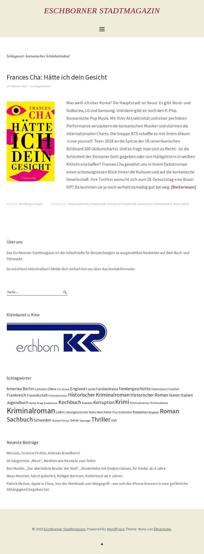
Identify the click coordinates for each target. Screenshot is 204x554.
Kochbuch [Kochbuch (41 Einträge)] (69, 402)
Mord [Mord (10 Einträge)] (100, 412)
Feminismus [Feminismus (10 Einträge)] (159, 389)
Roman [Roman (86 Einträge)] (169, 411)
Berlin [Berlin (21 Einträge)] (28, 388)
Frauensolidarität (78, 203)
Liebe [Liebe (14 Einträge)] (60, 412)
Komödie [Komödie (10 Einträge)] (87, 403)
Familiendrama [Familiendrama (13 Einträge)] (107, 389)
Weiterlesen (183, 187)
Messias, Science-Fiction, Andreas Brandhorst (43, 453)
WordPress (116, 529)
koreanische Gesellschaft (121, 203)
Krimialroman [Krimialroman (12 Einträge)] (140, 403)
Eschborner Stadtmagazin (102, 10)
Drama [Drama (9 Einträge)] (65, 389)
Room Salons (181, 203)
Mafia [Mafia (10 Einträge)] (92, 412)
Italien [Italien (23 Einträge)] (187, 395)
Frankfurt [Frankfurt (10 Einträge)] (173, 389)
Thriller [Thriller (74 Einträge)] (100, 419)
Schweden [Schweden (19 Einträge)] (42, 420)
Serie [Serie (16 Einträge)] (74, 420)
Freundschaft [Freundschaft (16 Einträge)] (37, 395)
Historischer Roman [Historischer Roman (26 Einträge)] (149, 395)
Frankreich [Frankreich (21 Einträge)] (16, 395)
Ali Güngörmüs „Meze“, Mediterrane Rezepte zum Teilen (51, 460)
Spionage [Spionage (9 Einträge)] (84, 420)
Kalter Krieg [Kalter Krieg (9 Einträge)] (36, 403)
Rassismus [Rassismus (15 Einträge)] (140, 412)
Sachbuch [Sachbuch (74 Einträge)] (20, 419)
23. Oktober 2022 (17, 86)
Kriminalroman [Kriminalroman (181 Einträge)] (31, 410)
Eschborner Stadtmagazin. (65, 529)
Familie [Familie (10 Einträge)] (90, 389)
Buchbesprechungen (31, 203)
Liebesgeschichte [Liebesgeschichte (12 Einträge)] (76, 412)
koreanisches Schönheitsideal (155, 203)
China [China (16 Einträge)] (52, 388)
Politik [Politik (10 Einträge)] (108, 412)
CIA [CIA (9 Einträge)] (59, 389)
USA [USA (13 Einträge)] (114, 420)
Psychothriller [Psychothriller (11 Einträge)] (122, 412)
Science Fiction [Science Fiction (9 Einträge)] (60, 420)
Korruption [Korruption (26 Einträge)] (103, 402)
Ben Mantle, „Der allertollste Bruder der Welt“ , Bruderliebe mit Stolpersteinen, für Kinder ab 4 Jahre (86, 468)
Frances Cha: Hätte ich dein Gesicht (57, 77)
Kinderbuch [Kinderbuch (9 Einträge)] (51, 403)
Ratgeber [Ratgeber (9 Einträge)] (153, 412)
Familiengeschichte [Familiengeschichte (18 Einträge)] (135, 388)
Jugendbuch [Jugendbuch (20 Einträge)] (17, 402)
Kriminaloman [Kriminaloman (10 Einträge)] (159, 403)
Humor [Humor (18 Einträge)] (174, 395)
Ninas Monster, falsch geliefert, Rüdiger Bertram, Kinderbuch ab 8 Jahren (64, 475)
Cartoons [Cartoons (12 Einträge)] (41, 389)
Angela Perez (42, 86)
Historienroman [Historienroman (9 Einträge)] (57, 395)
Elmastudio (162, 529)
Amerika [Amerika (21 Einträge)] (14, 388)
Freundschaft (97, 203)
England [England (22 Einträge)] (77, 388)
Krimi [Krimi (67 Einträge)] (122, 402)
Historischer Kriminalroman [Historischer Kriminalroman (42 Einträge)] (99, 394)
